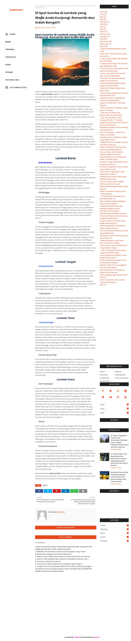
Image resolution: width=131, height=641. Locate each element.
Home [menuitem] (10, 34)
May (103, 17)
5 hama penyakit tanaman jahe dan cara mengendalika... (113, 74)
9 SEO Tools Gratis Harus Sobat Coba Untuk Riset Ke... (112, 281)
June (103, 14)
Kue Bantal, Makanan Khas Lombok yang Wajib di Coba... (114, 168)
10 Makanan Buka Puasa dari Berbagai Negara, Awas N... (111, 207)
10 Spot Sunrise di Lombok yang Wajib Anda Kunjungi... (112, 222)
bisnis (43, 6)
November (105, 44)
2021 (103, 39)
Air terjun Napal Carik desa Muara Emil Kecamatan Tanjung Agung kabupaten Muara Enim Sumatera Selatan (119, 460)
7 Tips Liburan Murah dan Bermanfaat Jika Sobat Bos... (111, 114)
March (104, 31)
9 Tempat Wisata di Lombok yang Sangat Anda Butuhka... (113, 217)
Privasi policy (105, 381)
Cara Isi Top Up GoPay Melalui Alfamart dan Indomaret (112, 182)
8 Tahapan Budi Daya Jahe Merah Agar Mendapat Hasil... (113, 64)
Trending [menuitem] (9, 49)
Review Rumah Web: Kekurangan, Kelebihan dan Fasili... (113, 177)
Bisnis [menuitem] (8, 41)
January (104, 22)
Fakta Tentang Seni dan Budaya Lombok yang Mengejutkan (113, 148)
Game (115, 525)
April (103, 19)
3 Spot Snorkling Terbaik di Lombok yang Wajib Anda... (114, 232)
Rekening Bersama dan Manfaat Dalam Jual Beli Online (113, 158)
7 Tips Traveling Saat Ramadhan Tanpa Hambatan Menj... (113, 251)
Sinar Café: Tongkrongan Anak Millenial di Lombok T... (112, 173)
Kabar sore (41, 28)
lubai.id (96, 637)
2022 (104, 24)
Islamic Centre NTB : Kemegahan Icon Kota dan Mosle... (113, 266)
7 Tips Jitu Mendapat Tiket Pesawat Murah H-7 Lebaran (111, 118)
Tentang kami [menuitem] (12, 80)
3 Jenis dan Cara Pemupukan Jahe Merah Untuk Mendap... (114, 69)
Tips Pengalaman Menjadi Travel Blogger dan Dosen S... (113, 256)
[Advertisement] (114, 325)
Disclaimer (104, 375)
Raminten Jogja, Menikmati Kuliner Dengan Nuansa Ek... (114, 163)
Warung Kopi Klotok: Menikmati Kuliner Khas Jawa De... (112, 271)
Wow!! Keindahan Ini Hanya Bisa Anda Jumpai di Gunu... (112, 227)
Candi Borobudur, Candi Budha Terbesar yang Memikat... (112, 99)
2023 (103, 12)
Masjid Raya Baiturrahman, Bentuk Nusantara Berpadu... (113, 123)
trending (115, 541)
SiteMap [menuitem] (9, 72)
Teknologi (115, 529)
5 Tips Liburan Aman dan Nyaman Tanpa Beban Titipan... (113, 246)
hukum (115, 537)
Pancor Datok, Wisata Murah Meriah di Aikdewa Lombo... (111, 153)
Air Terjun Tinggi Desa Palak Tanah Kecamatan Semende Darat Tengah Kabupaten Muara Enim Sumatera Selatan (120, 441)
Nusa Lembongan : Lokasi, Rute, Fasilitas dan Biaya (112, 133)
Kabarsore (16, 9)
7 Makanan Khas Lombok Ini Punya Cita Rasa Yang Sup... (114, 143)
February (105, 34)
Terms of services (121, 378)
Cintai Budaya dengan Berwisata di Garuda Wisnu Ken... (114, 94)
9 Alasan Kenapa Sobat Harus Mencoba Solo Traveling (112, 241)
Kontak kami (104, 378)
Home (37, 6)
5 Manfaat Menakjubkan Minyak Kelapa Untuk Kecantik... (113, 84)
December (106, 41)
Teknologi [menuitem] (10, 57)
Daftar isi (118, 372)
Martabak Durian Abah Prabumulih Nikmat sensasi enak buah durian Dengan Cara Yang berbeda (119, 477)
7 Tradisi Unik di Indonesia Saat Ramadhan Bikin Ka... (112, 197)
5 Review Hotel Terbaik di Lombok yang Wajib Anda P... (113, 138)
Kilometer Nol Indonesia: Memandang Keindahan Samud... (113, 212)
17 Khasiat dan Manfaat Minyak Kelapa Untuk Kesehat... (112, 79)
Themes (77, 637)
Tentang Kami (120, 375)
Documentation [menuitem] (15, 87)
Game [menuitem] (8, 64)
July (103, 27)
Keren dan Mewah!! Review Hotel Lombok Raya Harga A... (113, 261)
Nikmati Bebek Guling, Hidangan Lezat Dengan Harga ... (112, 202)
